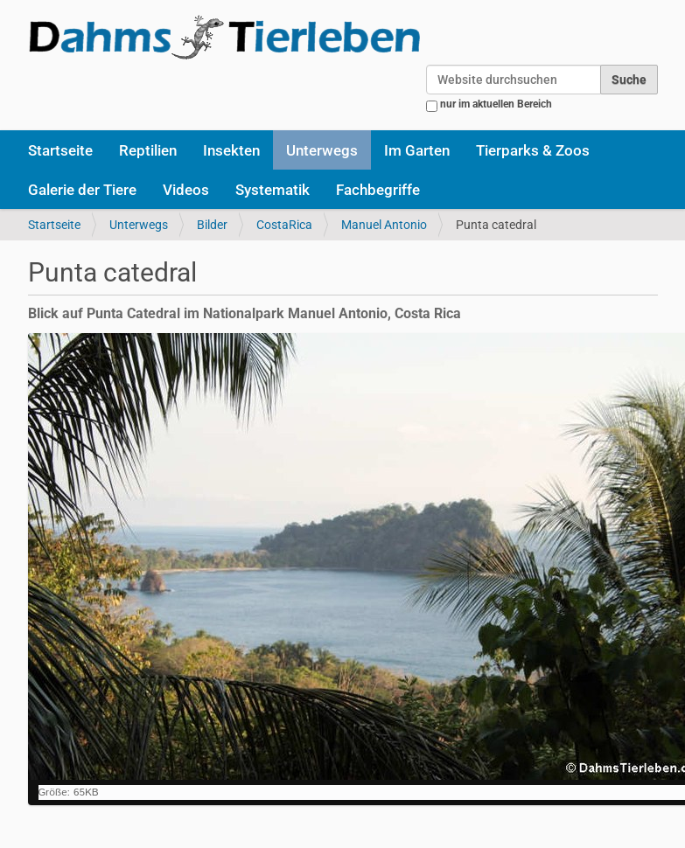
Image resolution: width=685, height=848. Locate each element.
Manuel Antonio (384, 225)
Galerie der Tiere (82, 189)
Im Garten (417, 150)
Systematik (272, 189)
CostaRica (284, 225)
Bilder (212, 225)
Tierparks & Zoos (533, 150)
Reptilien (148, 150)
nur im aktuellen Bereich (496, 104)
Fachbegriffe (378, 189)
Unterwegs (322, 150)
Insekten (231, 150)
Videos (186, 189)
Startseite (60, 150)
